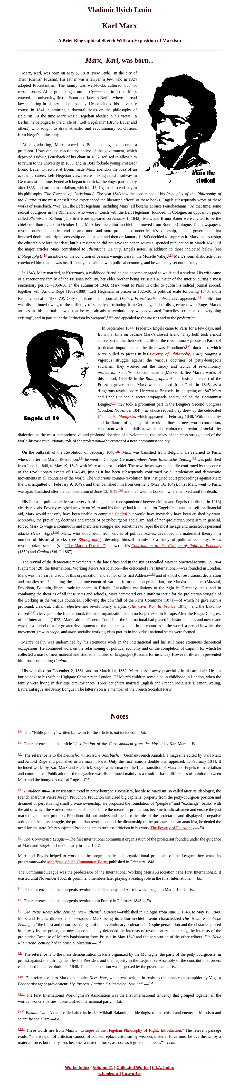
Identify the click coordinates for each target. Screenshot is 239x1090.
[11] (151, 574)
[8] (193, 458)
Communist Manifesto (116, 416)
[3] (198, 297)
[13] (110, 317)
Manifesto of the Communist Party (77, 862)
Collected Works (133, 1067)
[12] (32, 612)
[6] (118, 451)
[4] (188, 346)
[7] (81, 458)
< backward (109, 1074)
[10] (56, 532)
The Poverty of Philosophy (172, 828)
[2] (170, 255)
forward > (131, 1074)
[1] (44, 255)
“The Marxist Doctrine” (85, 545)
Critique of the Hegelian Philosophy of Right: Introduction (130, 1030)
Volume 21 (103, 1067)
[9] (120, 490)
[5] (113, 403)
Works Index (77, 1067)
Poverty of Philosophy (170, 354)
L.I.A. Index (163, 1067)
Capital (121, 514)
